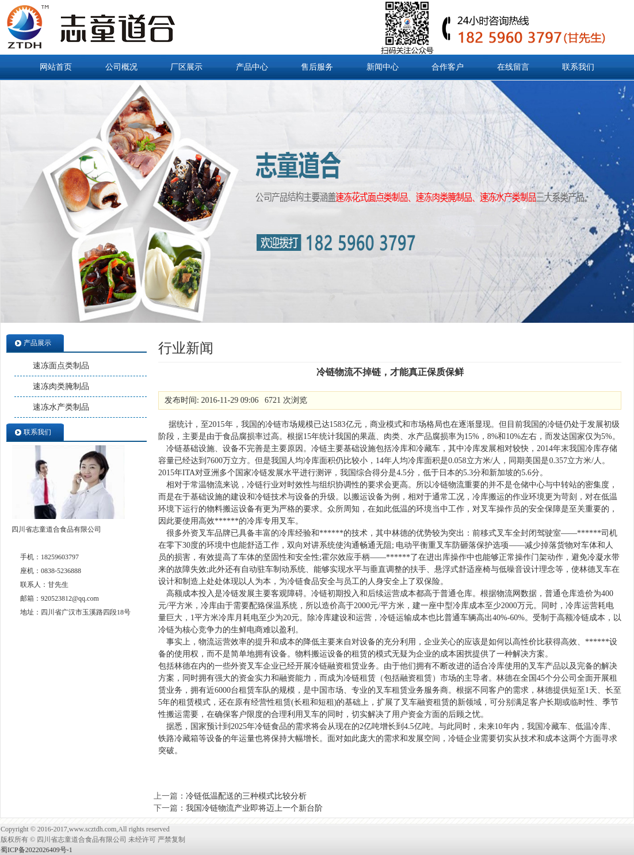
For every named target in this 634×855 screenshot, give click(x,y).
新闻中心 (382, 67)
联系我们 (578, 67)
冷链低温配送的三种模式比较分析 (246, 796)
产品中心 (252, 67)
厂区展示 (186, 67)
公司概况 (121, 67)
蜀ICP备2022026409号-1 (36, 850)
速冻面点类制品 (61, 365)
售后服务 (317, 67)
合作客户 (447, 67)
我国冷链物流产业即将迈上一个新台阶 (254, 808)
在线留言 (513, 67)
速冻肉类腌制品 (61, 386)
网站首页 (56, 67)
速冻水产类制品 (61, 407)
